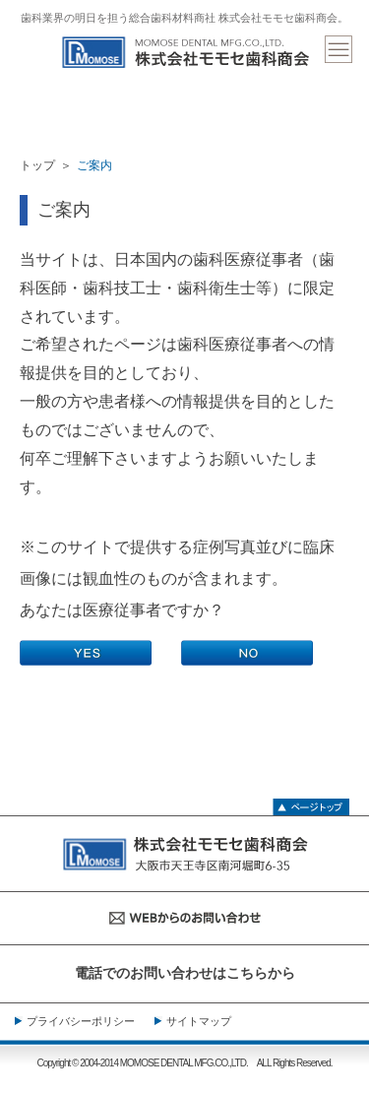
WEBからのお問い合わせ (184, 918)
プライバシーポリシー (81, 1021)
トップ (37, 165)
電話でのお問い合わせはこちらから (185, 973)
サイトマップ (198, 1021)
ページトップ (311, 804)
